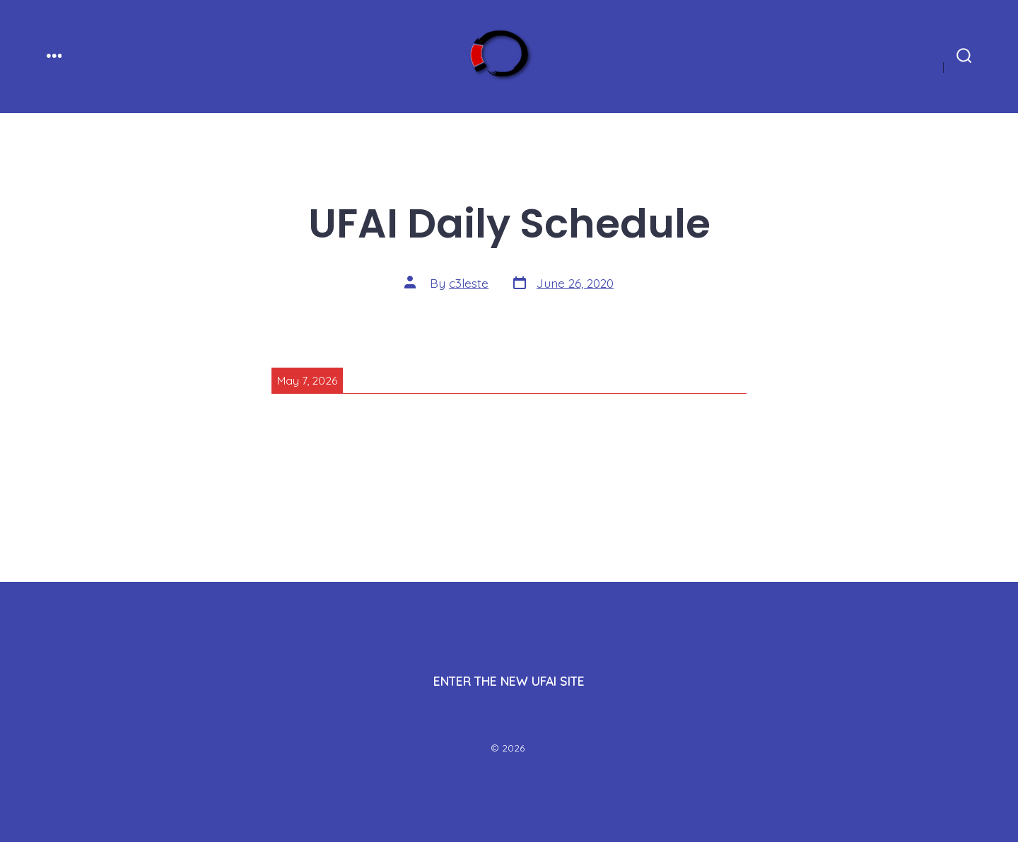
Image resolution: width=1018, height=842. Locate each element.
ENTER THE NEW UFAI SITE (509, 681)
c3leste (468, 283)
